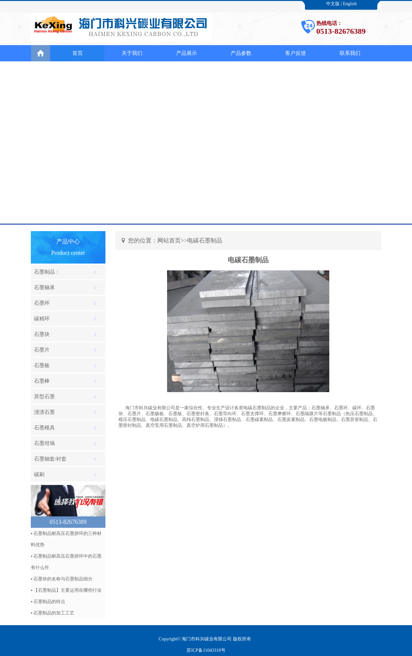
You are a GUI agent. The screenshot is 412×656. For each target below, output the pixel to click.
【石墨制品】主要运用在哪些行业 (67, 590)
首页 (77, 53)
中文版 (333, 3)
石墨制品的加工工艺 (53, 613)
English (350, 3)
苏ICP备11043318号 (206, 650)
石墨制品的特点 (49, 601)
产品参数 (241, 53)
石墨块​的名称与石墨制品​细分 (62, 578)
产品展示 (186, 53)
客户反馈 (295, 53)
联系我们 (350, 53)
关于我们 (132, 53)
